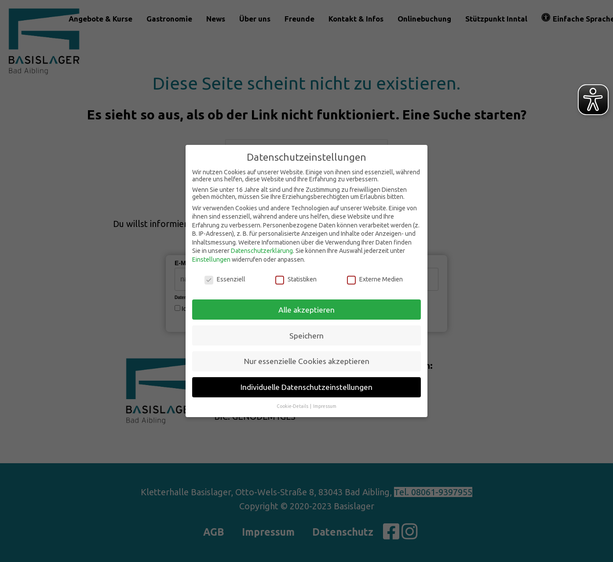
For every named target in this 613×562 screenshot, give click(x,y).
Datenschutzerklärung (262, 250)
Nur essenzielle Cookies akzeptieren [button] (306, 361)
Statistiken (296, 279)
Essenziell (224, 279)
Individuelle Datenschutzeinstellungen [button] (306, 387)
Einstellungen (211, 259)
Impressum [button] (324, 406)
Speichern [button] (306, 335)
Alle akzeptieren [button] (306, 310)
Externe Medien (375, 279)
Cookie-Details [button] (293, 406)
